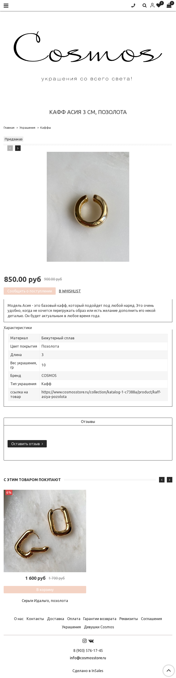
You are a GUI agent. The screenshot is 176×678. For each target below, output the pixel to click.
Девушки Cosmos (99, 627)
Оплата (73, 619)
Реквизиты (128, 619)
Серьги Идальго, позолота (45, 601)
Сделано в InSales (87, 671)
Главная (9, 127)
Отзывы (88, 421)
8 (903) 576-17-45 (88, 650)
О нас (19, 619)
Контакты (35, 619)
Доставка (55, 619)
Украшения (27, 127)
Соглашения (151, 619)
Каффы (45, 127)
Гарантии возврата (99, 619)
